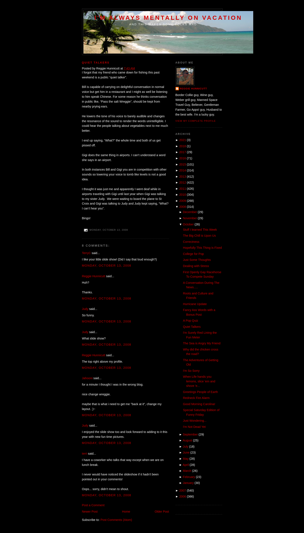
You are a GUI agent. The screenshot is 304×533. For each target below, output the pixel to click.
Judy (85, 309)
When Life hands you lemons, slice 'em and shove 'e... (199, 381)
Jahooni (87, 378)
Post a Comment (93, 505)
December (190, 212)
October (188, 224)
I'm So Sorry (191, 370)
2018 (182, 146)
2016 (182, 158)
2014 (182, 170)
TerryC (86, 253)
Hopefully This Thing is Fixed (202, 247)
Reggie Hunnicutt (93, 276)
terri (84, 453)
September (190, 434)
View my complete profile (195, 121)
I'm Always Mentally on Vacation (168, 17)
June (186, 452)
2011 (182, 188)
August (187, 440)
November (190, 218)
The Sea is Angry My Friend (201, 343)
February (189, 477)
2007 (182, 490)
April (186, 465)
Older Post (162, 511)
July (185, 446)
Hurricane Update (195, 304)
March (187, 470)
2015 (182, 164)
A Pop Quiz (190, 320)
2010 (182, 194)
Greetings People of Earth (200, 392)
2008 (182, 206)
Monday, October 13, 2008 (106, 265)
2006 (182, 496)
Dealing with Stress (196, 266)
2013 (182, 176)
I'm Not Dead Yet (194, 426)
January (188, 483)
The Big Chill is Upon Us (199, 235)
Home (126, 511)
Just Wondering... (194, 420)
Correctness (191, 241)
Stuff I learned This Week (200, 229)
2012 (182, 182)
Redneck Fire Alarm (196, 398)
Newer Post (90, 511)
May (186, 458)
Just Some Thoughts (197, 260)
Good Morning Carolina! (199, 404)
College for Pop (193, 254)
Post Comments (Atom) (116, 520)
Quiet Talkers (96, 62)
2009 (182, 200)
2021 (182, 140)
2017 (182, 152)
